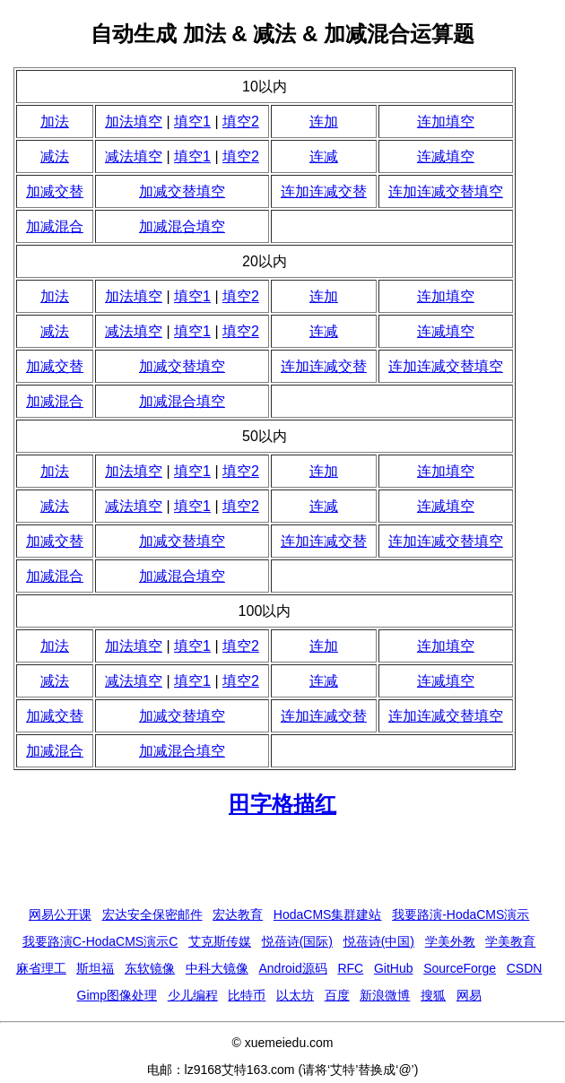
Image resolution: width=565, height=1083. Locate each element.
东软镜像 (150, 968)
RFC (350, 968)
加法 (54, 121)
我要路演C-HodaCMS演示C (100, 941)
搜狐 (433, 995)
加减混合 (54, 226)
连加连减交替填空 (445, 191)
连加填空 (445, 121)
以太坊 (295, 995)
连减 (323, 156)
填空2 (240, 121)
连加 (323, 121)
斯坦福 (95, 968)
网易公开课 (60, 914)
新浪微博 (385, 995)
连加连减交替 (324, 191)
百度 (337, 995)
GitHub (393, 968)
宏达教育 (238, 914)
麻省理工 (41, 968)
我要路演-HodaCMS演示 (460, 914)
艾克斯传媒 (219, 941)
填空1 (192, 121)
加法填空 (133, 121)
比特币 (246, 995)
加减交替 (54, 191)
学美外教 (450, 941)
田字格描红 (282, 804)
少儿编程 (193, 995)
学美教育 (510, 941)
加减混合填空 (182, 226)
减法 (54, 156)
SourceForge (459, 968)
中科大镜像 (217, 968)
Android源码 (292, 968)
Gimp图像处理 (117, 995)
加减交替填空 (182, 191)
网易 (469, 995)
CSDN (525, 968)
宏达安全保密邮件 (152, 914)
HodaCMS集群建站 (328, 914)
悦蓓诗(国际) (297, 941)
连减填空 (445, 156)
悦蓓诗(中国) (378, 941)
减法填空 (133, 156)
